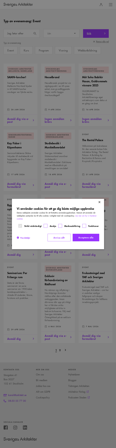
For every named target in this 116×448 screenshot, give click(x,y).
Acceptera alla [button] (85, 237)
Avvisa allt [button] (59, 237)
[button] (23, 237)
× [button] (99, 202)
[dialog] (58, 224)
